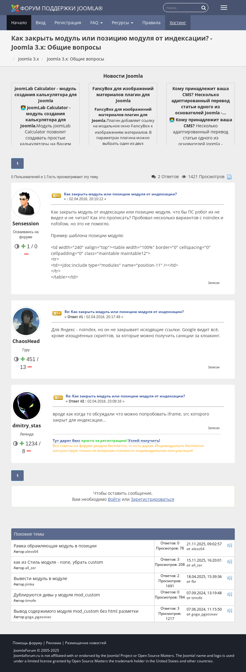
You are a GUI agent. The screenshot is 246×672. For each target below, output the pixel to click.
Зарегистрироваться (152, 499)
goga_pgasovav (38, 616)
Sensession (25, 223)
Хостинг (178, 22)
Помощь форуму (27, 642)
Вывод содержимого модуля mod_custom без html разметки (76, 611)
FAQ (96, 22)
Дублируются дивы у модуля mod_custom (57, 595)
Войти (114, 499)
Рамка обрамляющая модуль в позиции (55, 546)
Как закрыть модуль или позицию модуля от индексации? (120, 194)
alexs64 (31, 551)
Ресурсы (122, 22)
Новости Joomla (123, 76)
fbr (193, 581)
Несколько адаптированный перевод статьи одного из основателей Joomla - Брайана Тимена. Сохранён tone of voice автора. (200, 138)
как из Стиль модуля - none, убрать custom (58, 562)
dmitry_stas (26, 425)
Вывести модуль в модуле (40, 578)
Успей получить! (144, 440)
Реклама (53, 642)
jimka (29, 584)
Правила (151, 22)
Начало (19, 22)
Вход (40, 22)
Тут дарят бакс (66, 440)
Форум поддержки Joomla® (57, 8)
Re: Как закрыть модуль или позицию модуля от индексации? (124, 311)
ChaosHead (26, 341)
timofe (30, 600)
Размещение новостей (85, 642)
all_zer (30, 567)
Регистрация (68, 22)
